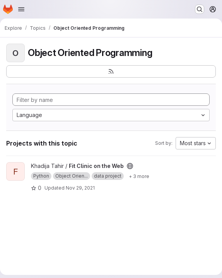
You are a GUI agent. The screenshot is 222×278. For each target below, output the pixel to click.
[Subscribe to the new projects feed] (111, 71)
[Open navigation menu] (21, 9)
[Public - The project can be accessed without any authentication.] (130, 166)
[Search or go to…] (199, 9)
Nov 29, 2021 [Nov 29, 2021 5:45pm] (80, 188)
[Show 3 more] (139, 176)
